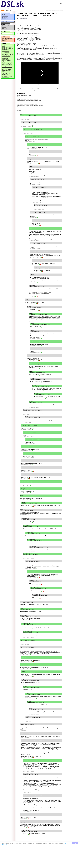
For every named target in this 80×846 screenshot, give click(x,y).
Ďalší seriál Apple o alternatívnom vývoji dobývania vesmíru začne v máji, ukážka (6, 60)
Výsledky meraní (5, 18)
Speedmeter (4, 25)
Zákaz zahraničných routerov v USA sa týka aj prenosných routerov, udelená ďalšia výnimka (7, 55)
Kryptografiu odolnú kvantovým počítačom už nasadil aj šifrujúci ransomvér (7, 52)
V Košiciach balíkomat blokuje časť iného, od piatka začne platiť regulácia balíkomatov (7, 63)
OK (75, 843)
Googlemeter (4, 28)
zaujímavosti (22, 18)
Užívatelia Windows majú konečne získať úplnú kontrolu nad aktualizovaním (7, 48)
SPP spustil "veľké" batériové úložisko (7, 45)
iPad (26, 18)
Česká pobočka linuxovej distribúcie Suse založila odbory (6, 70)
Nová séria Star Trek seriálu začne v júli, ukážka (7, 77)
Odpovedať (21, 119)
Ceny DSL (4, 14)
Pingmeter (4, 27)
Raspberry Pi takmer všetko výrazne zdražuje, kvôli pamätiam (7, 39)
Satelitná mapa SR (5, 21)
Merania (8, 25)
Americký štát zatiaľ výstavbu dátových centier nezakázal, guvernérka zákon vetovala (7, 67)
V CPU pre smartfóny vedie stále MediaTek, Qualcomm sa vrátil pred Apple (7, 73)
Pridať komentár (20, 838)
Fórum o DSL (4, 17)
